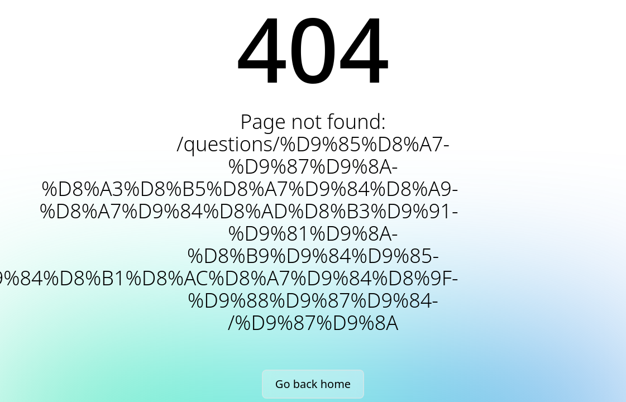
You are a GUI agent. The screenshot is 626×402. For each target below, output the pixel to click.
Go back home (313, 383)
